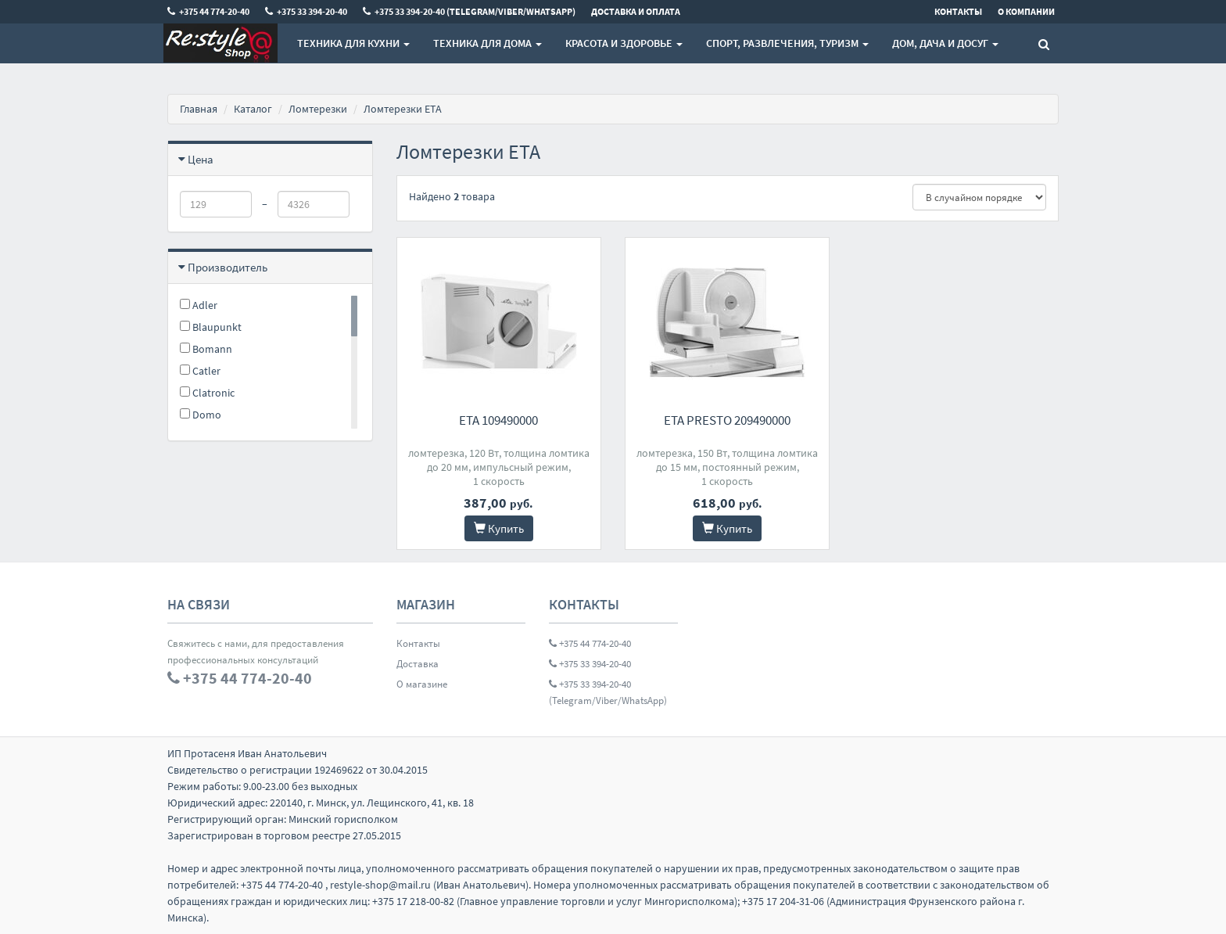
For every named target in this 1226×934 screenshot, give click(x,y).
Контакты (418, 643)
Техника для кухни (353, 43)
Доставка (417, 663)
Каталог (253, 109)
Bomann (206, 349)
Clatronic (207, 393)
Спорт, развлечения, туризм (787, 43)
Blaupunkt (211, 327)
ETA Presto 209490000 (727, 420)
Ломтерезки (318, 109)
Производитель (227, 267)
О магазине (421, 684)
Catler (200, 371)
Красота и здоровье (624, 43)
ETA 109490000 (498, 420)
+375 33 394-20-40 (590, 663)
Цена (200, 159)
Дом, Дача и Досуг (945, 43)
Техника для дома (487, 43)
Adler (198, 305)
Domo (200, 415)
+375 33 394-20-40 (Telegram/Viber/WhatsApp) (608, 692)
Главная (198, 109)
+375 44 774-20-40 (590, 643)
